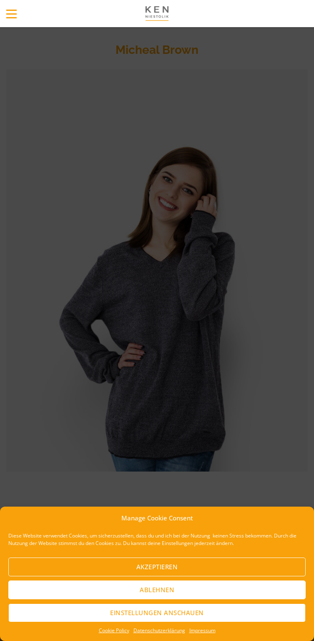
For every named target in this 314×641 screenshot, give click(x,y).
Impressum (202, 630)
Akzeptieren (157, 567)
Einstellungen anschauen (157, 612)
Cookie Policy (114, 630)
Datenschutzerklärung (159, 630)
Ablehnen (157, 589)
